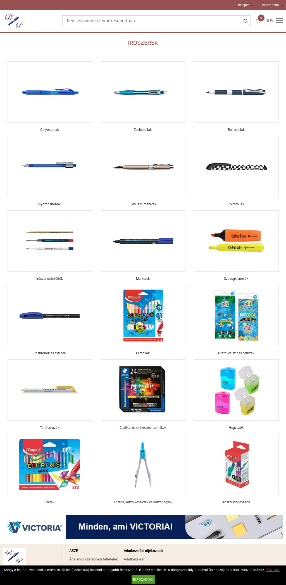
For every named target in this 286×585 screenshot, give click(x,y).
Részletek (273, 569)
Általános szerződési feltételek (93, 559)
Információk (270, 5)
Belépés (243, 5)
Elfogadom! (143, 579)
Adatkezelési (134, 559)
